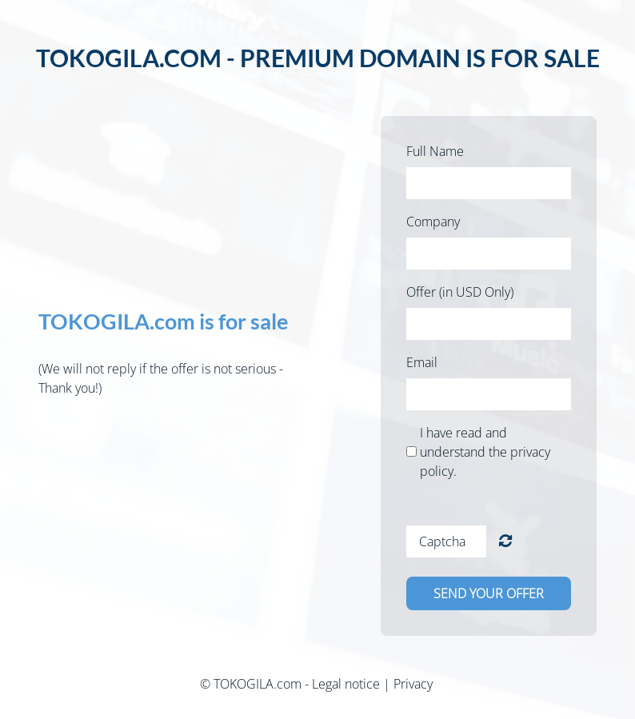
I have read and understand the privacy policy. (485, 452)
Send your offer (488, 593)
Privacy (413, 684)
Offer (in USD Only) (459, 292)
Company (433, 221)
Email (421, 362)
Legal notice (346, 684)
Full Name (435, 151)
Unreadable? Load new (505, 541)
